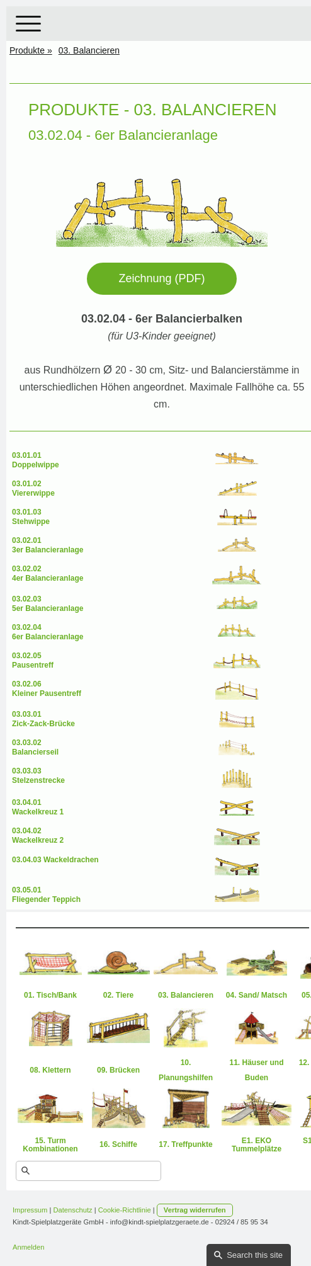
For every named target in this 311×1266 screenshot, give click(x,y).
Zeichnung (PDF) (161, 278)
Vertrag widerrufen (195, 1210)
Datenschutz (72, 1210)
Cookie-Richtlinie (124, 1210)
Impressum (30, 1210)
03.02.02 (27, 568)
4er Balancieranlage (47, 578)
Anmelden (28, 1247)
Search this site (255, 1255)
